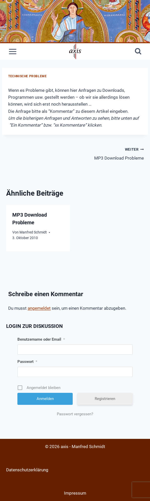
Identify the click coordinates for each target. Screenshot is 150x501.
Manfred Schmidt (33, 232)
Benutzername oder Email (41, 339)
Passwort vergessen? (75, 414)
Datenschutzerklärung (27, 469)
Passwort (27, 361)
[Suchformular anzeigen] (138, 51)
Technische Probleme (27, 76)
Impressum (75, 493)
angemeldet (39, 308)
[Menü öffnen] (12, 51)
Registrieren (105, 398)
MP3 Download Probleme (111, 153)
